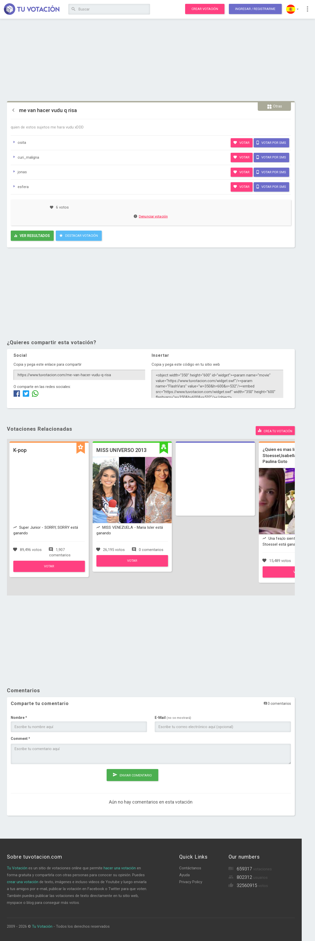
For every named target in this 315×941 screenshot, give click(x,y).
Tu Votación (17, 867)
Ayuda (184, 874)
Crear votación (205, 9)
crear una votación (22, 881)
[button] (292, 9)
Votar (241, 142)
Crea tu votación (275, 429)
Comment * (20, 738)
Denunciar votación (151, 216)
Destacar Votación (78, 235)
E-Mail (173, 717)
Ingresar (255, 9)
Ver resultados (32, 236)
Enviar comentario (132, 773)
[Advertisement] (151, 60)
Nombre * (19, 717)
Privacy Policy (190, 881)
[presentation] (49, 777)
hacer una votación (120, 867)
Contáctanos (190, 867)
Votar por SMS (271, 142)
